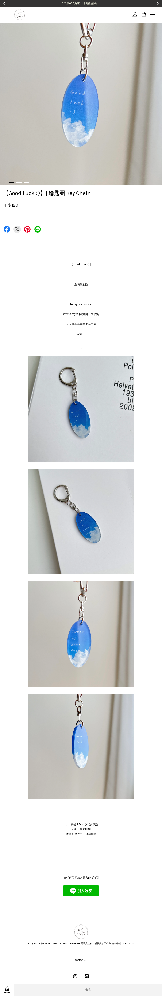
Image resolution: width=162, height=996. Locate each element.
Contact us (81, 960)
